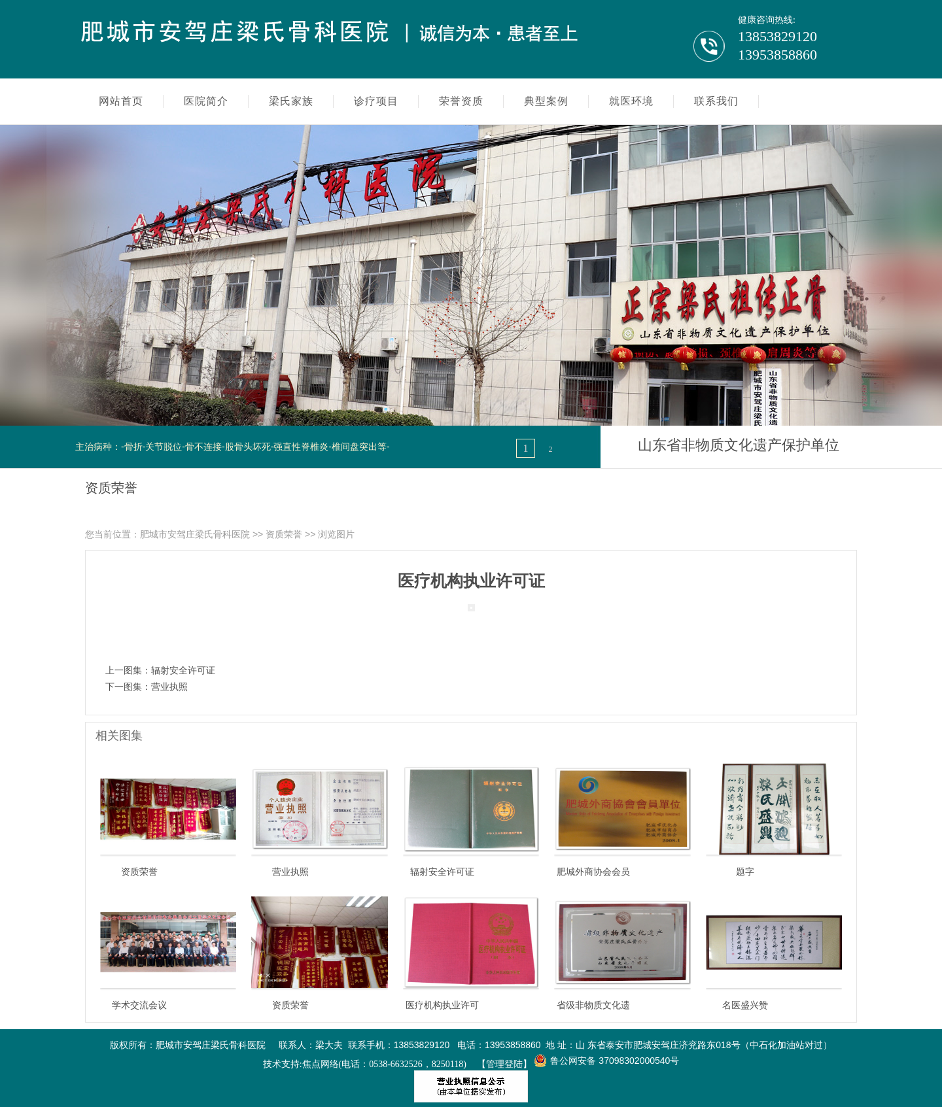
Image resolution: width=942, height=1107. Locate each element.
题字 (745, 871)
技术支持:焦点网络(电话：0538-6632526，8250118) (364, 1064)
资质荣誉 (284, 534)
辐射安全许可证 (183, 670)
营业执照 (169, 686)
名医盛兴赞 (745, 1005)
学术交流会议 (139, 1005)
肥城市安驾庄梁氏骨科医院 (195, 534)
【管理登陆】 (504, 1064)
